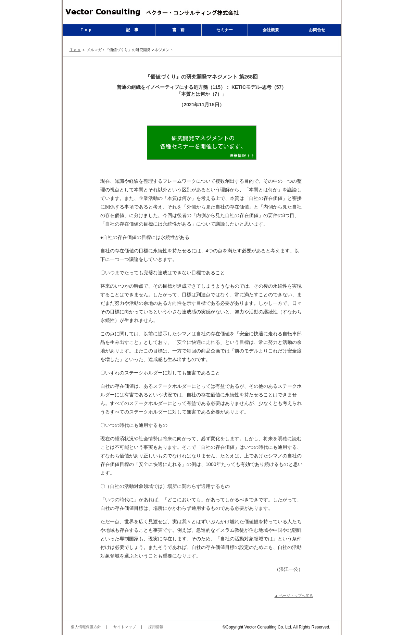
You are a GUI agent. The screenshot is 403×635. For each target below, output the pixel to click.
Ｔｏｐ (86, 29)
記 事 (132, 29)
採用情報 (155, 627)
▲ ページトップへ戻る (294, 596)
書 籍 (178, 29)
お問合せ (317, 29)
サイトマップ (124, 627)
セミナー (224, 29)
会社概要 (271, 29)
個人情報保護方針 (86, 627)
